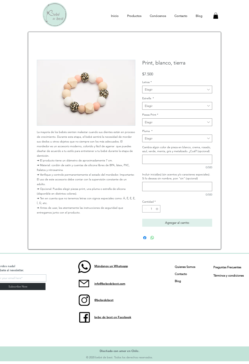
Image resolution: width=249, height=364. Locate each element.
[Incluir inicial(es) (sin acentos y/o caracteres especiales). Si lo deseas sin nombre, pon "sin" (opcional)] (177, 186)
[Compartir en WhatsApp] (152, 237)
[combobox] (177, 89)
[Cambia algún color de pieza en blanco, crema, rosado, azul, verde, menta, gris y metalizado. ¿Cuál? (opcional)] (177, 159)
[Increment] (157, 208)
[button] (134, 16)
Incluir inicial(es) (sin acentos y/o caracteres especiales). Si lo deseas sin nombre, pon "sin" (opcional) (176, 176)
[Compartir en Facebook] (144, 237)
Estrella (148, 98)
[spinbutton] (151, 208)
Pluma (147, 131)
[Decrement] (145, 208)
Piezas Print (150, 114)
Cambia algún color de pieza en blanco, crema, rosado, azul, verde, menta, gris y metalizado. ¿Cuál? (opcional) (176, 149)
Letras (147, 82)
